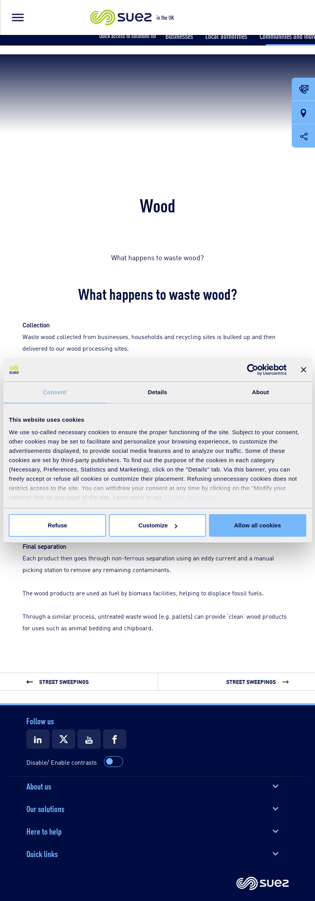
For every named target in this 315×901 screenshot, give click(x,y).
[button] (17, 17)
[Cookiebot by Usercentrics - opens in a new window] (252, 370)
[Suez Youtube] (89, 739)
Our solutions (45, 808)
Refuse (57, 525)
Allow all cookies (257, 525)
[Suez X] (63, 739)
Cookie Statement (190, 497)
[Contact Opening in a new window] (303, 90)
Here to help (44, 831)
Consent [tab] (54, 392)
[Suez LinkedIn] (38, 739)
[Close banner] (303, 369)
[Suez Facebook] (114, 739)
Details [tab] (157, 392)
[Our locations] (303, 113)
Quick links (42, 853)
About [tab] (260, 392)
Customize (157, 525)
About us (38, 785)
